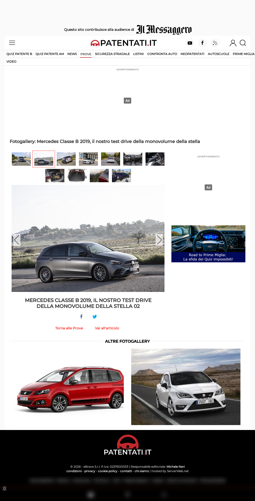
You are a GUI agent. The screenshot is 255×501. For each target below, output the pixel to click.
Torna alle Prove (69, 328)
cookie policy (107, 471)
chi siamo (142, 471)
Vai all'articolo (107, 328)
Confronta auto (162, 54)
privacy (89, 471)
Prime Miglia (244, 54)
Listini (138, 54)
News (72, 54)
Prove (85, 54)
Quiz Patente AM (50, 54)
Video (11, 61)
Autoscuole (218, 54)
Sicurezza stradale (112, 54)
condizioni (74, 471)
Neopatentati (192, 54)
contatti (126, 471)
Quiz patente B (19, 54)
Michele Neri (175, 466)
